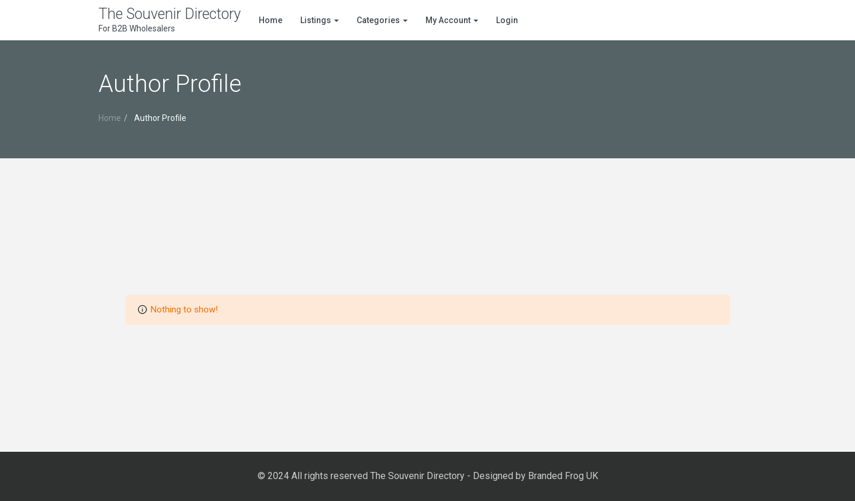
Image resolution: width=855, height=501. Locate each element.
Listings (319, 20)
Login (507, 20)
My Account (451, 20)
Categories (382, 20)
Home (270, 20)
